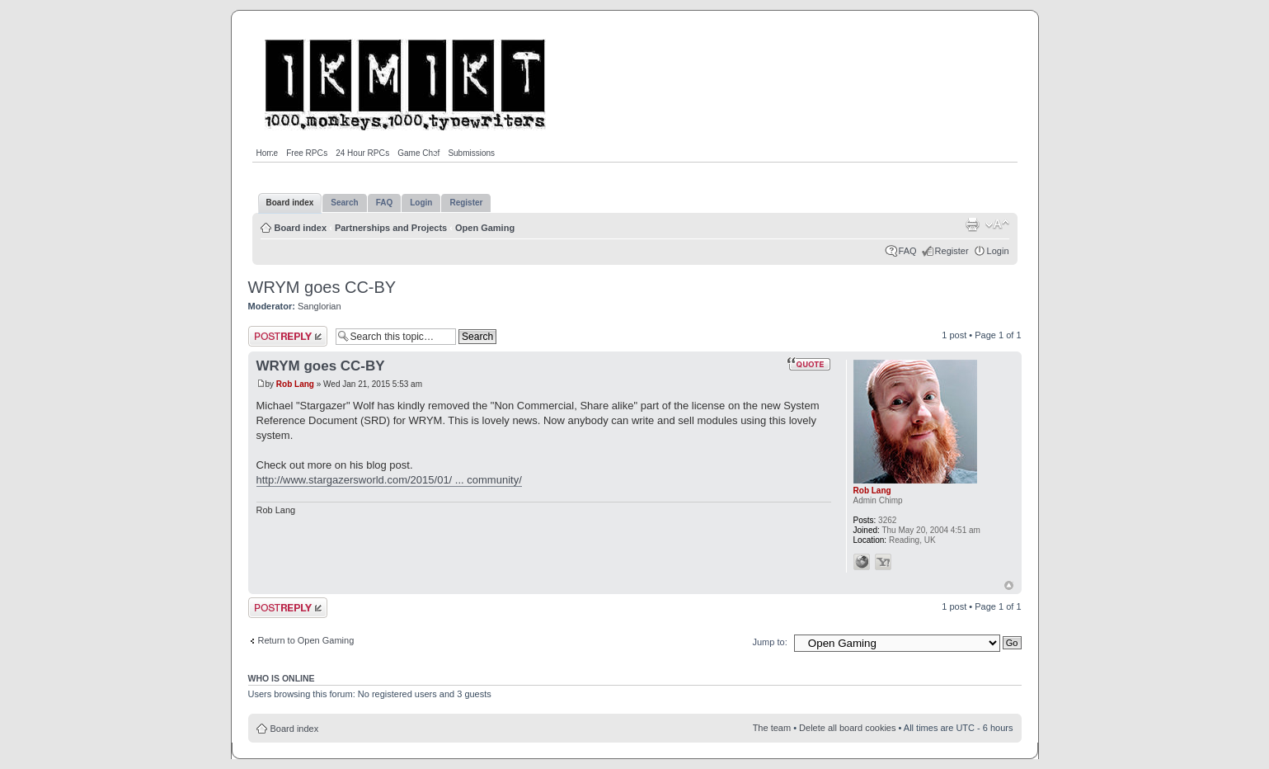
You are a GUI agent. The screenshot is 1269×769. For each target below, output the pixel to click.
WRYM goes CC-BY (322, 287)
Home (267, 153)
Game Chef (418, 153)
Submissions (471, 153)
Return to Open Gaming (306, 640)
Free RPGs (306, 153)
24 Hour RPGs (362, 153)
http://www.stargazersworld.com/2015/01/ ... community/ (389, 480)
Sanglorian (319, 306)
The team (772, 728)
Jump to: (770, 642)
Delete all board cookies (847, 728)
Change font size (997, 224)
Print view (972, 224)
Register (952, 251)
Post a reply (287, 336)
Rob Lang (295, 384)
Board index (301, 228)
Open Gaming (485, 228)
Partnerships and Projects (391, 228)
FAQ (908, 251)
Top (1008, 585)
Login (998, 251)
